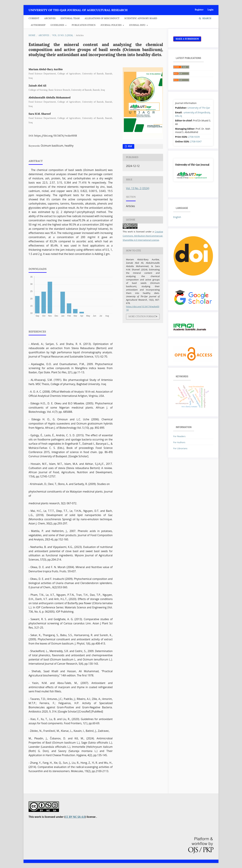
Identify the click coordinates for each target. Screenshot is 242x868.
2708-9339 (194, 136)
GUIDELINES (57, 25)
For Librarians (180, 448)
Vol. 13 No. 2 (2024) (62, 35)
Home (32, 35)
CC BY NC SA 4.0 (75, 817)
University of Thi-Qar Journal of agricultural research (78, 10)
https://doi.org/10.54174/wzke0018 (55, 135)
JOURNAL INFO (137, 25)
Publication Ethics (83, 25)
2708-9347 (196, 141)
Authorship (38, 25)
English (177, 217)
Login (210, 9)
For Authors (179, 442)
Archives (49, 18)
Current (34, 18)
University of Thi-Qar (199, 107)
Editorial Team (70, 18)
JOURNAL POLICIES (111, 25)
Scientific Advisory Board (140, 18)
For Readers (179, 436)
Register (199, 9)
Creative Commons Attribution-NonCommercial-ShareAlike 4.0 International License (143, 235)
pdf (129, 146)
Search (205, 18)
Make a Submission (187, 38)
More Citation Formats (142, 316)
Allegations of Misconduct (102, 18)
